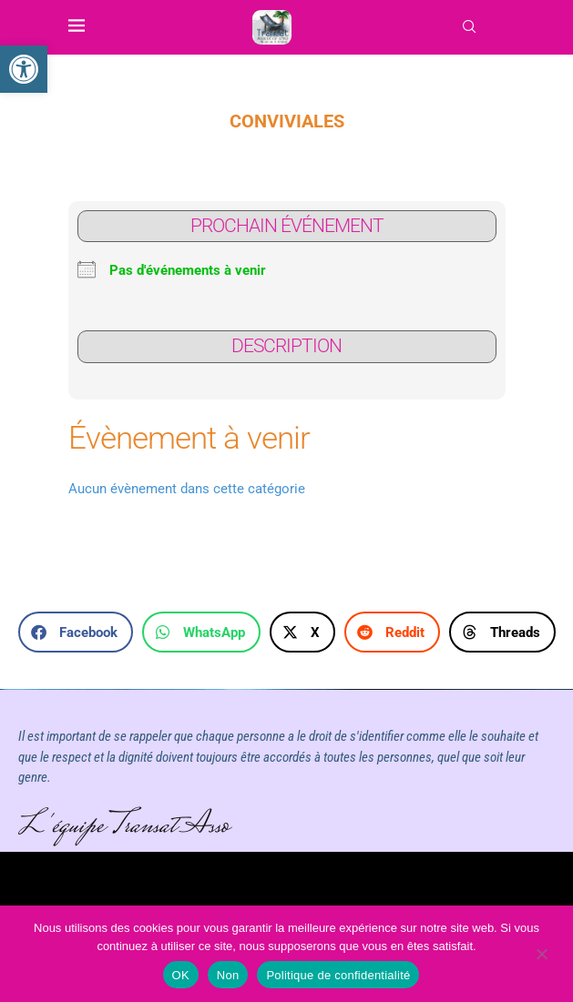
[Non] (541, 956)
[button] (75, 632)
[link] (23, 69)
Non (228, 975)
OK (180, 975)
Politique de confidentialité (338, 975)
